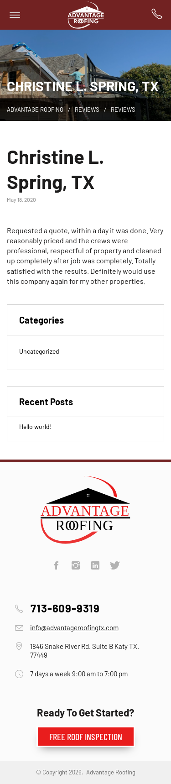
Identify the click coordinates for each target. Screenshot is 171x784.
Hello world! (35, 426)
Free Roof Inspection (85, 736)
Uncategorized (39, 351)
